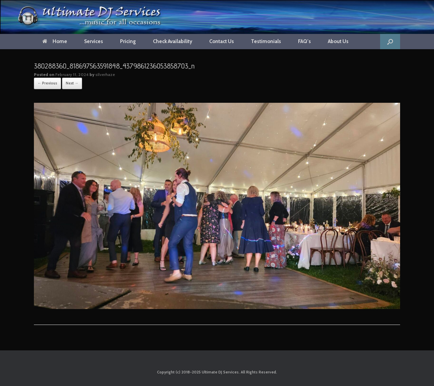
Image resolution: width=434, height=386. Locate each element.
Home (54, 41)
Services (93, 41)
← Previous (47, 83)
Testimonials (266, 41)
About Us (338, 41)
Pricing (128, 41)
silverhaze (105, 74)
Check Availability (172, 41)
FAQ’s (304, 41)
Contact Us (221, 41)
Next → (72, 83)
